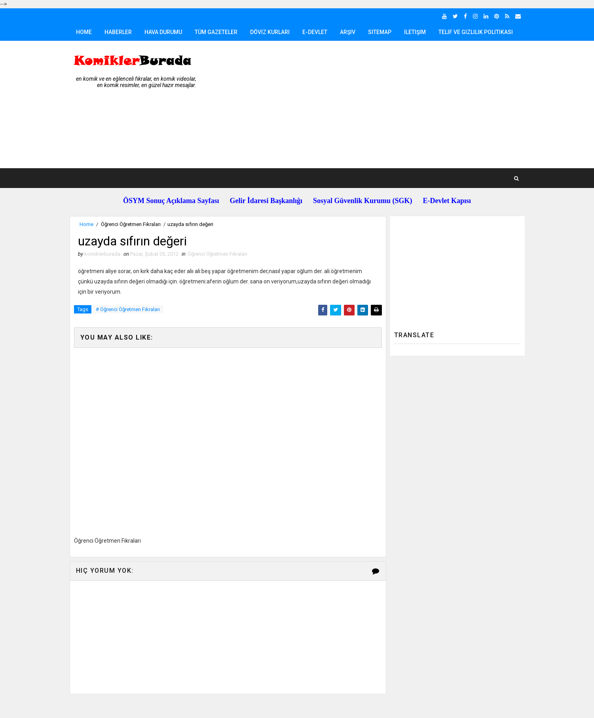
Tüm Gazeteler (216, 32)
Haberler (118, 32)
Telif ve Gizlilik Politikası (475, 32)
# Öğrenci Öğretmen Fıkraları (128, 309)
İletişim (415, 32)
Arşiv (347, 32)
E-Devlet (314, 32)
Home (84, 32)
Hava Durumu (163, 32)
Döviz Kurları (270, 32)
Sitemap (379, 32)
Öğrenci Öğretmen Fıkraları (131, 224)
